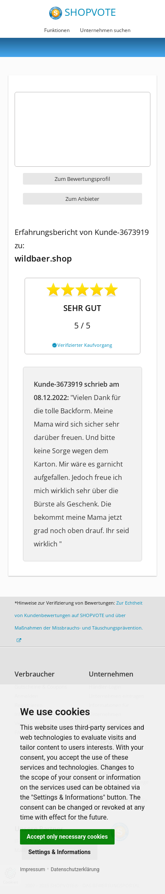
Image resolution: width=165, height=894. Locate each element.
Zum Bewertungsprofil (82, 179)
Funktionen (57, 30)
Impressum (32, 869)
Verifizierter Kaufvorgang (82, 345)
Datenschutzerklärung (75, 869)
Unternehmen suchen (105, 30)
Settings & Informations (59, 852)
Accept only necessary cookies (67, 836)
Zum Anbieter (82, 199)
